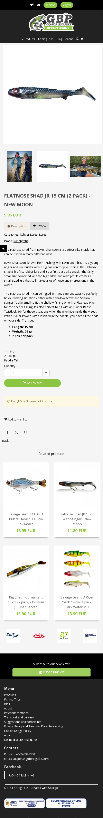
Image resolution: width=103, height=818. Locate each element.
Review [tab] (39, 226)
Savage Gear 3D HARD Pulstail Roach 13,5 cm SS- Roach (26, 519)
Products (28, 39)
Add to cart (32, 383)
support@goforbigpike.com (31, 759)
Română (50, 5)
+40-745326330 (24, 754)
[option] (52, 94)
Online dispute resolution (20, 740)
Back (5, 440)
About (69, 39)
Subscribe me (51, 672)
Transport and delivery (19, 717)
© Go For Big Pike (16, 788)
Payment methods (16, 713)
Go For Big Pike (21, 775)
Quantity (9, 366)
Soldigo (53, 788)
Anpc (7, 735)
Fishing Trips (46, 39)
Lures (42, 234)
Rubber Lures (28, 234)
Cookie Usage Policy (17, 731)
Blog (59, 39)
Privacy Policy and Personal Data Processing (33, 726)
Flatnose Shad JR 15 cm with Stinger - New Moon (77, 519)
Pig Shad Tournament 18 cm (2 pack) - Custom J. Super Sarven (26, 602)
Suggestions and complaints (22, 722)
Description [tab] (16, 226)
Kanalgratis (20, 241)
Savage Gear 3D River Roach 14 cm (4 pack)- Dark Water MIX (77, 602)
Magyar (67, 5)
